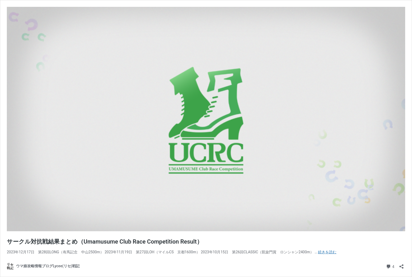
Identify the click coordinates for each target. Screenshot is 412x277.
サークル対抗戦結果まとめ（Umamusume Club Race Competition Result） (105, 241)
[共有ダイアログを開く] (401, 265)
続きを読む (327, 252)
